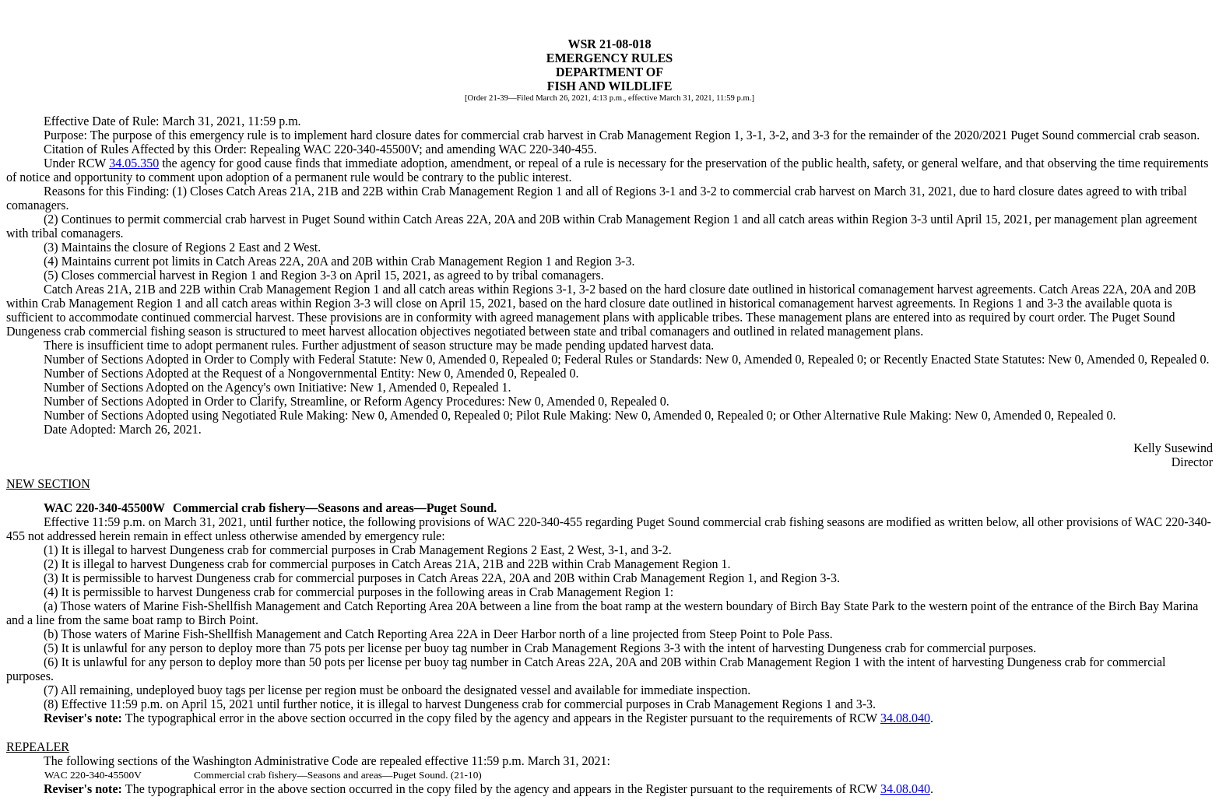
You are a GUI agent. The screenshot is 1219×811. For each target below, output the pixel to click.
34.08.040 (905, 718)
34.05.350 (134, 163)
